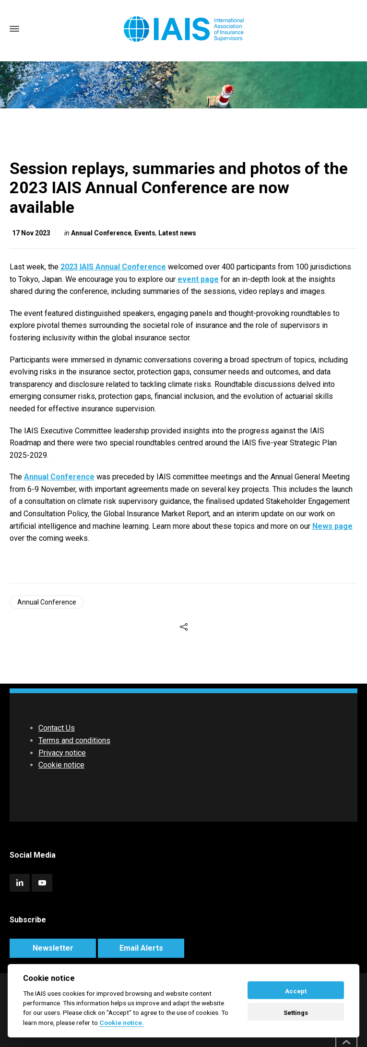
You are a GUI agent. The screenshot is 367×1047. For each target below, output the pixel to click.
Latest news (177, 233)
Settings (296, 1012)
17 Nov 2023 (31, 233)
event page (198, 279)
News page (332, 526)
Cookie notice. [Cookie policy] (121, 1022)
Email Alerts (141, 948)
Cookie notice (61, 764)
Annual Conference (101, 233)
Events (144, 233)
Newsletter (53, 948)
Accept (296, 991)
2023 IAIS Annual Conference (113, 266)
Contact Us (56, 728)
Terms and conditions (74, 740)
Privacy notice (62, 752)
